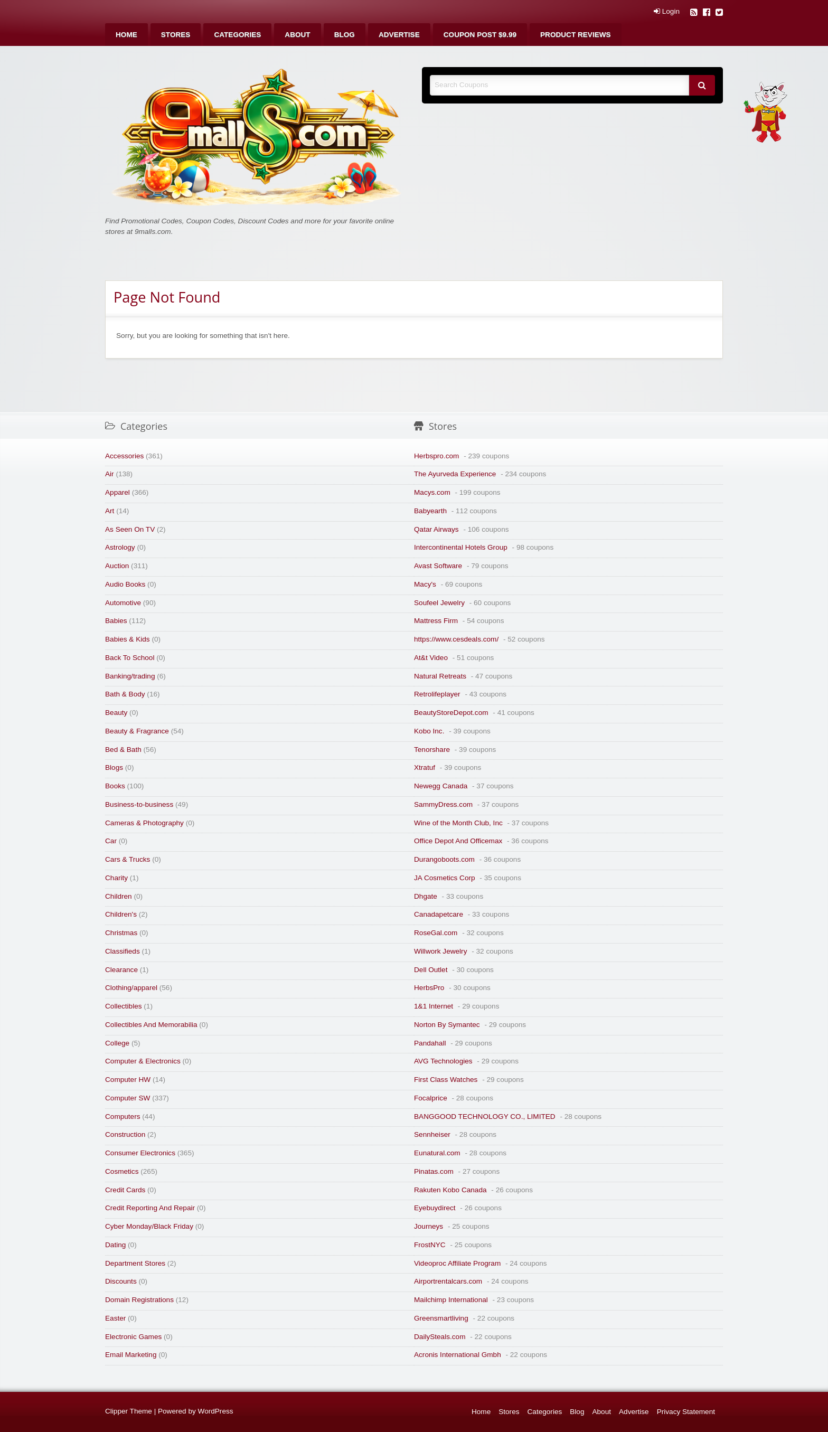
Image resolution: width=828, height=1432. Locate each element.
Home (126, 35)
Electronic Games (133, 1337)
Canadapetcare (438, 914)
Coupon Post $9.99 (480, 35)
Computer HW (127, 1080)
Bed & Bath (123, 749)
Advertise (399, 35)
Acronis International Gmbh (457, 1355)
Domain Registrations (139, 1300)
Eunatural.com (437, 1153)
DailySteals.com (439, 1337)
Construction (125, 1134)
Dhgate (425, 896)
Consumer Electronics (140, 1153)
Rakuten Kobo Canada (450, 1190)
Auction (117, 566)
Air (109, 474)
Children (118, 896)
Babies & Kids (127, 639)
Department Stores (135, 1263)
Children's (121, 914)
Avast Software (438, 566)
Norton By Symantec (447, 1025)
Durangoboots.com (444, 859)
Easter (115, 1318)
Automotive (123, 603)
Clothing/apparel (131, 988)
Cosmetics (121, 1171)
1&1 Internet (433, 1006)
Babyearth (430, 511)
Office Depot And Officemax (458, 841)
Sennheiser (432, 1134)
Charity (116, 878)
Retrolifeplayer (437, 694)
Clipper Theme (128, 1411)
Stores (176, 35)
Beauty (116, 713)
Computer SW (127, 1098)
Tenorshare (432, 749)
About (297, 35)
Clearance (121, 970)
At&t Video (431, 658)
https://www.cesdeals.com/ (456, 639)
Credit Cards (125, 1190)
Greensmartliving (441, 1318)
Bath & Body (125, 694)
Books (115, 786)
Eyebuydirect (435, 1208)
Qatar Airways (436, 529)
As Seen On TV (130, 529)
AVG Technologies (443, 1061)
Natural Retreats (440, 676)
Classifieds (122, 951)
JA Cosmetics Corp (444, 878)
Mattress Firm (436, 621)
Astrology (120, 547)
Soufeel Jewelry (439, 603)
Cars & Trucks (127, 859)
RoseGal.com (435, 933)
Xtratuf (424, 767)
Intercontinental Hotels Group (460, 547)
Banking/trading (130, 676)
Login (667, 11)
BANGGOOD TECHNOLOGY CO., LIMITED (485, 1116)
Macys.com (432, 492)
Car (111, 841)
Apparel (117, 492)
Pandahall (430, 1043)
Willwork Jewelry (440, 951)
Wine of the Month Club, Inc (458, 823)
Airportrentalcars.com (448, 1281)
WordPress (215, 1411)
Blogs (114, 767)
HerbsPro (429, 988)
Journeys (428, 1226)
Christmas (121, 933)
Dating (115, 1245)
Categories (237, 35)
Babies (116, 621)
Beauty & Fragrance (137, 731)
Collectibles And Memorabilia (151, 1025)
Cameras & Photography (144, 823)
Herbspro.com (436, 456)
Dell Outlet (430, 970)
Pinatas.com (434, 1171)
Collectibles (123, 1006)
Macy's (425, 584)
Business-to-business (139, 804)
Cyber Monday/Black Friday (149, 1226)
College (117, 1043)
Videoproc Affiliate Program (457, 1263)
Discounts (121, 1281)
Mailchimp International (451, 1300)
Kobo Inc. (429, 731)
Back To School (129, 658)
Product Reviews (575, 35)
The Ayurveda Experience (455, 474)
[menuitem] (126, 34)
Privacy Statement (686, 1412)
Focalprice (430, 1098)
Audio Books (125, 584)
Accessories (124, 456)
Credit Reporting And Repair (150, 1208)
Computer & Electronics (143, 1061)
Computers (122, 1116)
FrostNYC (430, 1245)
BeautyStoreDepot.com (451, 713)
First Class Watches (445, 1080)
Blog (344, 35)
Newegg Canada (440, 786)
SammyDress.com (443, 804)
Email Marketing (130, 1355)
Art (109, 511)
